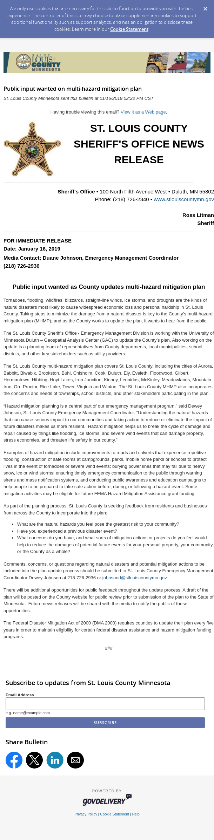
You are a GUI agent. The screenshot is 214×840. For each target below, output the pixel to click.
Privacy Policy (85, 814)
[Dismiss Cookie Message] (205, 6)
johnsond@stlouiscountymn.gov (134, 577)
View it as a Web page (143, 112)
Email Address (20, 694)
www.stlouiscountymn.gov (184, 199)
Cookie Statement (129, 29)
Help (135, 814)
